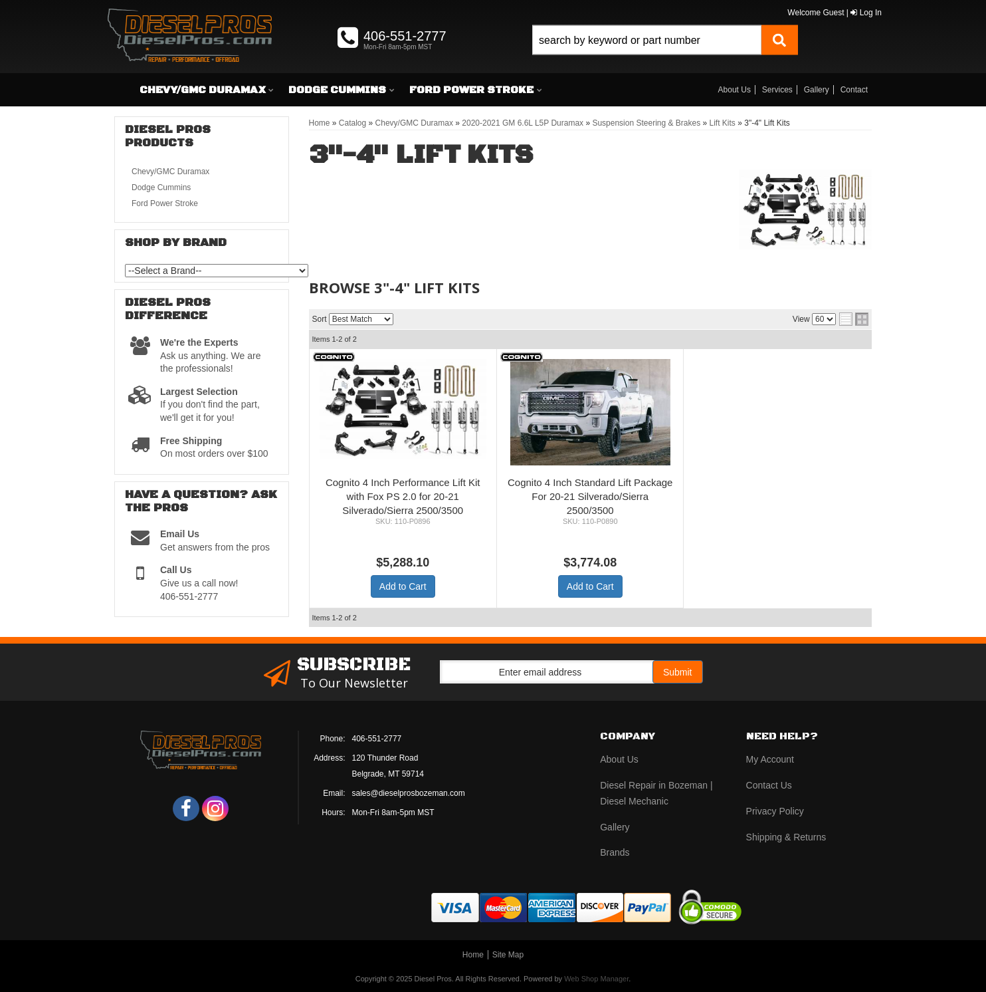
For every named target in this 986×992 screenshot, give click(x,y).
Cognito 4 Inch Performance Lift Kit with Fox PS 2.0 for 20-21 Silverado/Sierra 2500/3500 (403, 496)
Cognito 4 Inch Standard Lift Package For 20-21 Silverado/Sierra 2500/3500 (590, 496)
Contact (854, 89)
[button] (665, 55)
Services (777, 89)
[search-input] (647, 40)
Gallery (816, 89)
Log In (866, 12)
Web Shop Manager (596, 979)
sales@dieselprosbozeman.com (408, 793)
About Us (734, 89)
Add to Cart (403, 586)
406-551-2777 (377, 738)
